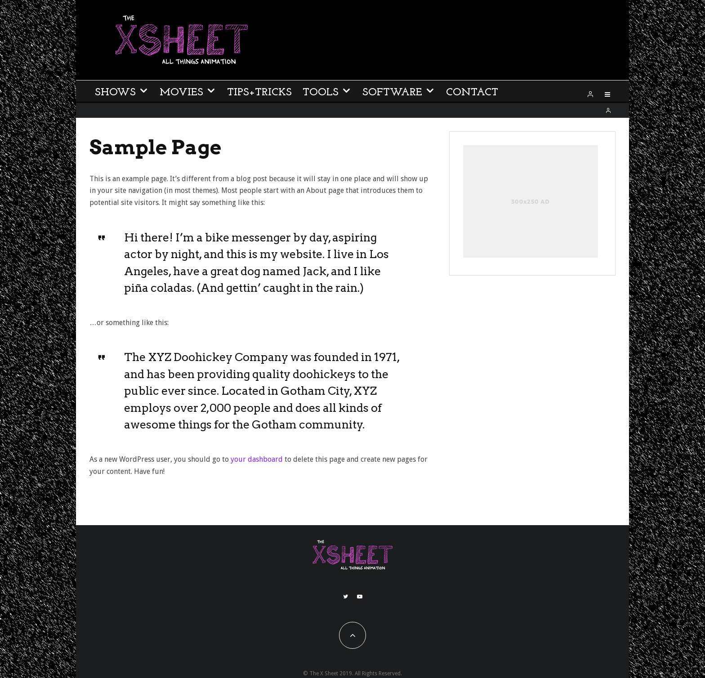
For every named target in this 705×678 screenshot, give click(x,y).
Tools (321, 92)
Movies (181, 92)
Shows (115, 92)
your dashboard (257, 459)
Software (392, 92)
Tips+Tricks (259, 92)
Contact (472, 92)
